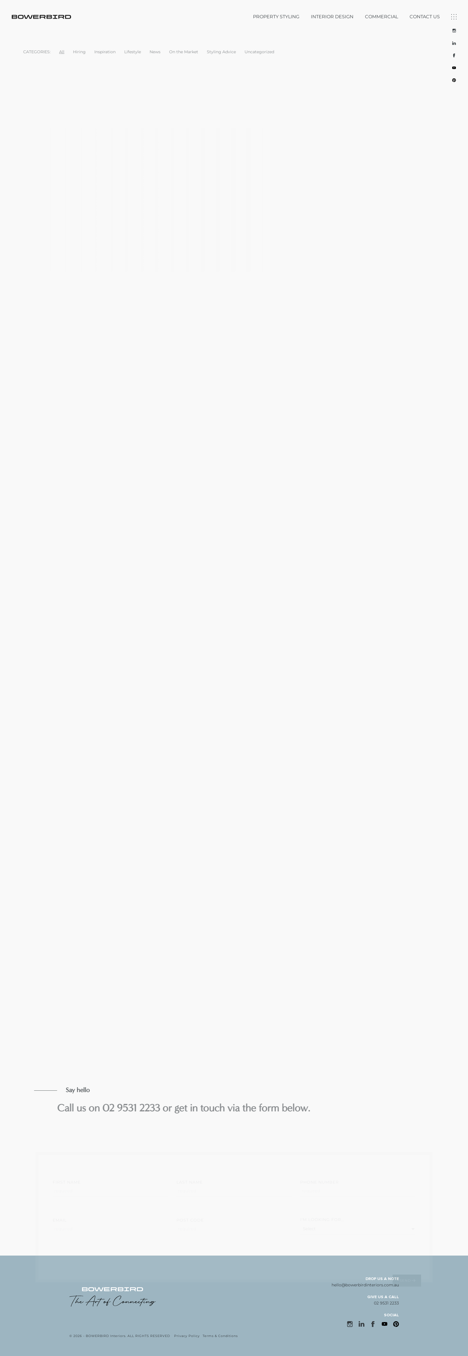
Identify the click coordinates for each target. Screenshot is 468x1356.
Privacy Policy (187, 1336)
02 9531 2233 (386, 1303)
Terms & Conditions (220, 1336)
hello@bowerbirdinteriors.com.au (365, 1285)
